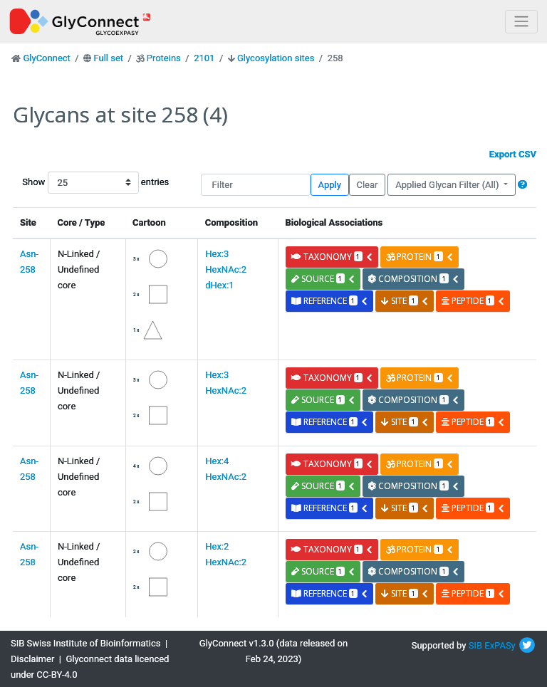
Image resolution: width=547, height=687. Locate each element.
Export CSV (512, 154)
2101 (204, 58)
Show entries (67, 183)
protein (419, 257)
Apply (329, 184)
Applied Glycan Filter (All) (448, 184)
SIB (475, 645)
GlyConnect (46, 58)
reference (329, 301)
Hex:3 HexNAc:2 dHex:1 (225, 269)
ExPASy (500, 645)
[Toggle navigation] (521, 21)
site (404, 301)
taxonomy (332, 257)
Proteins (164, 58)
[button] (522, 184)
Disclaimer (32, 659)
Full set (108, 58)
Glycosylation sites (275, 58)
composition (413, 279)
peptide (473, 301)
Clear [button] (366, 184)
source (323, 279)
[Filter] (256, 185)
